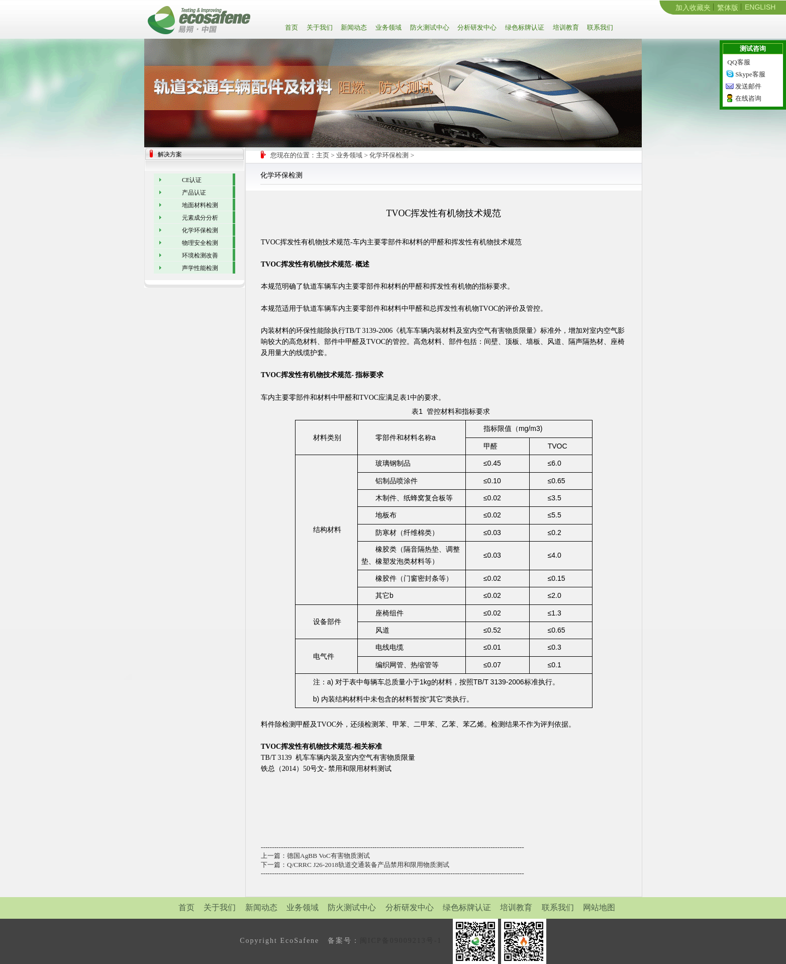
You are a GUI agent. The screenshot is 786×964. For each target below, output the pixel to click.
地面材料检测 (200, 205)
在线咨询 (748, 98)
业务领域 (387, 27)
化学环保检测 (389, 155)
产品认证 (194, 192)
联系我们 (599, 27)
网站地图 (599, 907)
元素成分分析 (200, 217)
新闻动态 (353, 27)
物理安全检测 (200, 242)
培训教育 (565, 27)
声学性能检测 (200, 268)
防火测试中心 (429, 27)
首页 (293, 27)
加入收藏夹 (693, 8)
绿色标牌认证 (524, 27)
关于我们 (319, 27)
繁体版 (727, 8)
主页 (322, 155)
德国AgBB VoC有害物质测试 (328, 855)
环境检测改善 (200, 255)
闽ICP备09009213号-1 (401, 940)
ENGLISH (760, 7)
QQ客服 (738, 62)
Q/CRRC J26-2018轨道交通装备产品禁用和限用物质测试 (368, 864)
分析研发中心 (476, 27)
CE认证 (192, 180)
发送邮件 (748, 86)
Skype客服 (750, 74)
